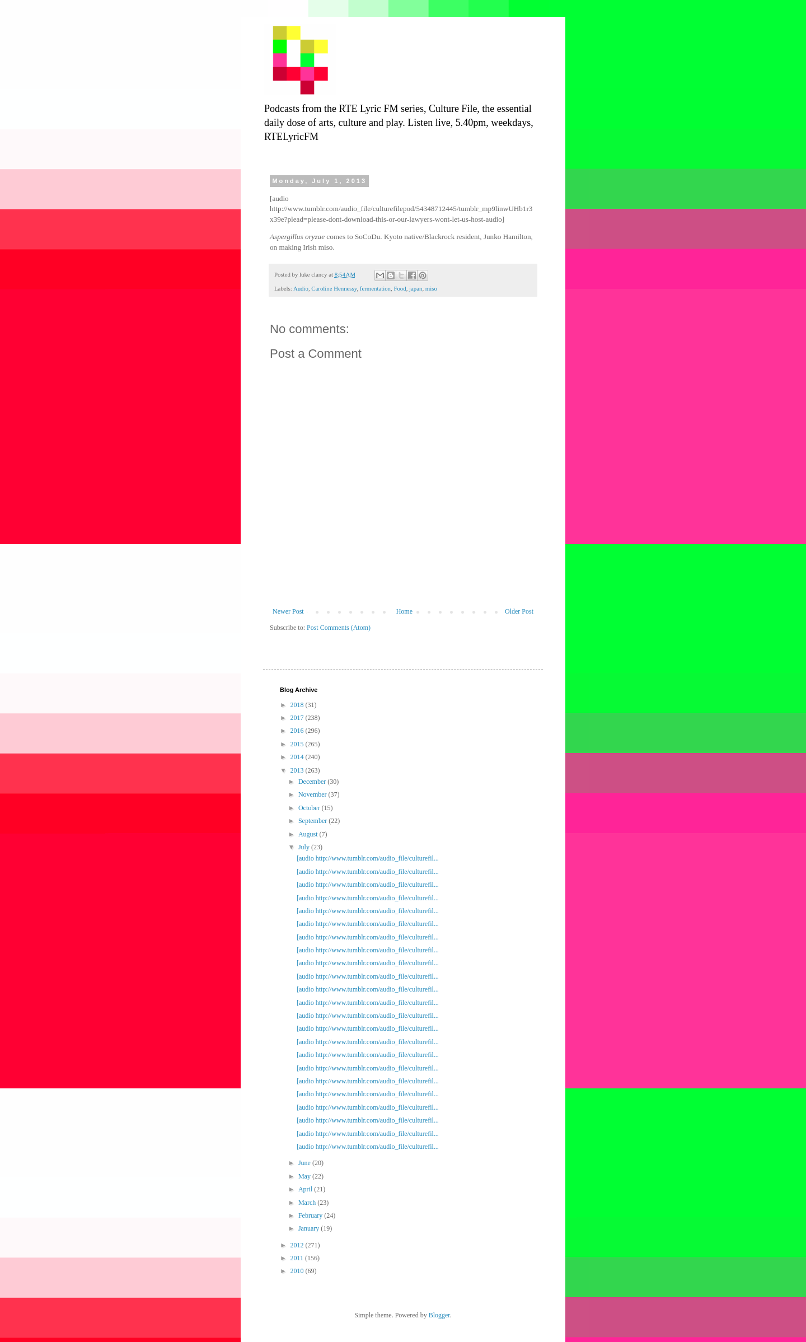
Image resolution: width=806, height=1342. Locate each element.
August (309, 834)
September (313, 821)
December (312, 781)
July (304, 847)
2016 (298, 731)
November (313, 794)
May (305, 1176)
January (309, 1228)
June (305, 1163)
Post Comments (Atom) (339, 628)
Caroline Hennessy (334, 288)
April (306, 1189)
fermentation (375, 288)
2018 (298, 705)
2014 (298, 757)
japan (415, 288)
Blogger (439, 1315)
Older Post (519, 611)
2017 (298, 718)
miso (431, 288)
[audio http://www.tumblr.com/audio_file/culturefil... (368, 858)
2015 (298, 744)
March (307, 1203)
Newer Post (288, 611)
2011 (298, 1258)
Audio (300, 288)
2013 (298, 770)
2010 (298, 1271)
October (310, 808)
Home (404, 611)
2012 (298, 1245)
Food (399, 288)
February (311, 1215)
